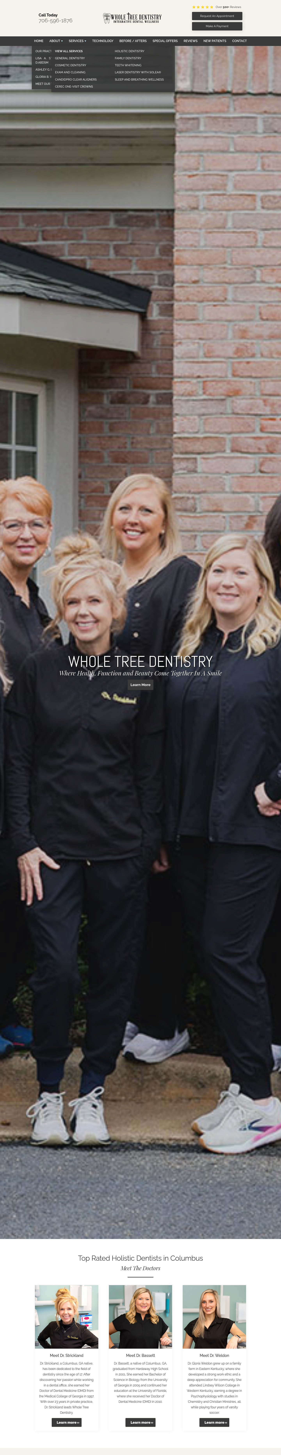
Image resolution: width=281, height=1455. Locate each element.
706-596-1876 (56, 20)
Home (39, 41)
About (54, 41)
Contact (239, 41)
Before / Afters (133, 41)
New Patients (215, 41)
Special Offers (165, 41)
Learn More (140, 685)
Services (76, 41)
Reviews (190, 41)
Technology (102, 41)
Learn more (66, 1422)
